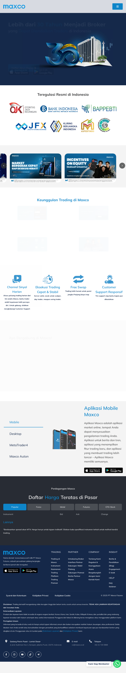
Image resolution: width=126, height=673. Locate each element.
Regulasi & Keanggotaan (94, 571)
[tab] (23, 428)
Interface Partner (75, 569)
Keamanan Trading (56, 578)
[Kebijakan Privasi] (100, 642)
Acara (91, 576)
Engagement (114, 576)
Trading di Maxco (55, 567)
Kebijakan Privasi (38, 602)
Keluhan (112, 593)
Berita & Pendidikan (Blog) (114, 569)
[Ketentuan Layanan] (80, 642)
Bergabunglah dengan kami (95, 581)
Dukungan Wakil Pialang (75, 574)
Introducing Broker (76, 565)
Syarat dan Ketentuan (14, 602)
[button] (6, 165)
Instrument (55, 572)
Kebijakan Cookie (61, 602)
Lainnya (8, 528)
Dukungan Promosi (76, 579)
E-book (112, 579)
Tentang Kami (95, 565)
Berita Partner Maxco (74, 584)
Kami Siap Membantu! (98, 664)
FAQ (111, 590)
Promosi (54, 590)
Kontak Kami (94, 586)
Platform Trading (54, 584)
